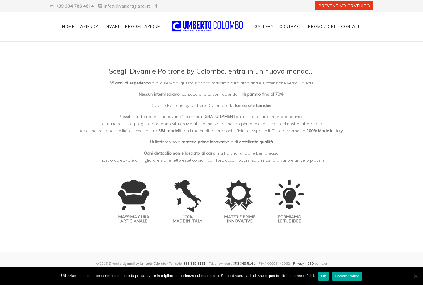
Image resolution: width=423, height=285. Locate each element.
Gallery (263, 26)
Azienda (89, 26)
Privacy (298, 263)
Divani (112, 26)
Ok (323, 276)
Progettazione (142, 26)
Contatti (351, 26)
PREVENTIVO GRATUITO (344, 6)
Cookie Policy (347, 276)
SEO (310, 263)
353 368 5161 (194, 263)
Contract (290, 26)
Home (68, 26)
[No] (416, 276)
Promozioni (321, 26)
